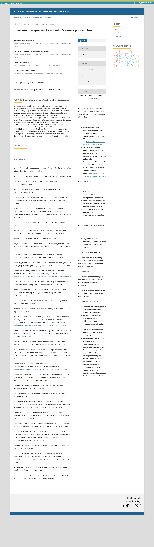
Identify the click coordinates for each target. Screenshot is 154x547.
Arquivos (37, 17)
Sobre (48, 17)
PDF (83, 41)
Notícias (17, 17)
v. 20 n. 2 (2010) (33, 24)
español (116, 33)
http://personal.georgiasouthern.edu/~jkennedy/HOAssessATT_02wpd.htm (42, 398)
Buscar (134, 17)
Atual (27, 17)
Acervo (23, 24)
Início (16, 24)
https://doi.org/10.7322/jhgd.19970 (31, 83)
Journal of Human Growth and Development (42, 11)
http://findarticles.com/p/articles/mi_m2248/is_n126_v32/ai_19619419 (40, 354)
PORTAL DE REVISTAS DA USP (12, 3)
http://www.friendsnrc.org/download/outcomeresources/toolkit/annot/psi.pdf (43, 305)
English (115, 29)
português (117, 36)
